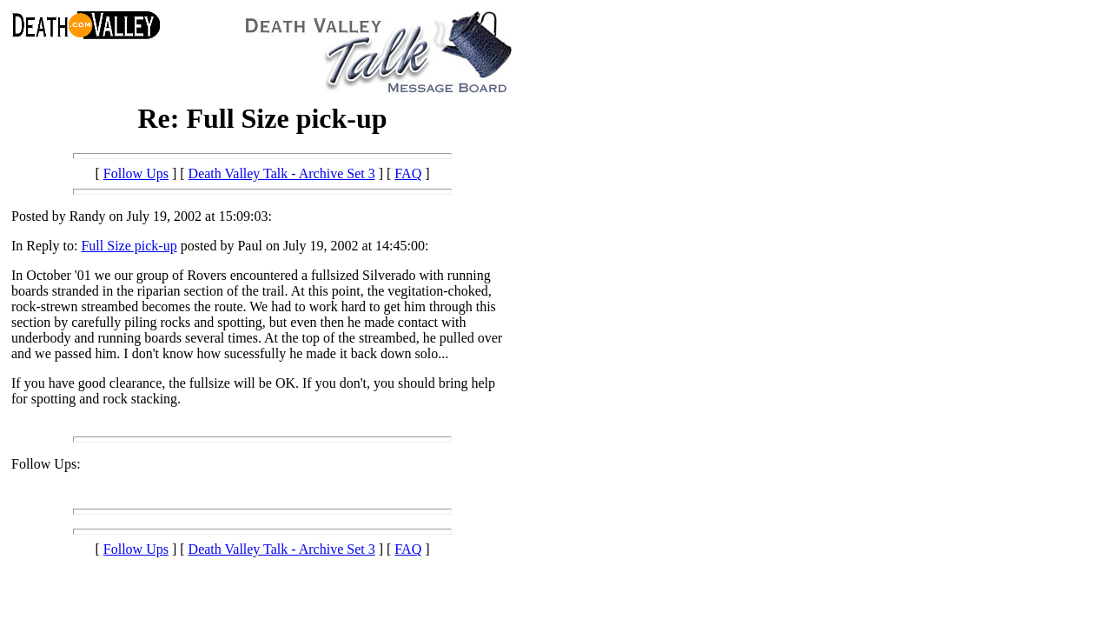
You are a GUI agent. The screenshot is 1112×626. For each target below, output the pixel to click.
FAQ (407, 173)
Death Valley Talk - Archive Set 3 (282, 173)
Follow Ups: (46, 463)
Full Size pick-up (128, 245)
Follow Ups (136, 173)
